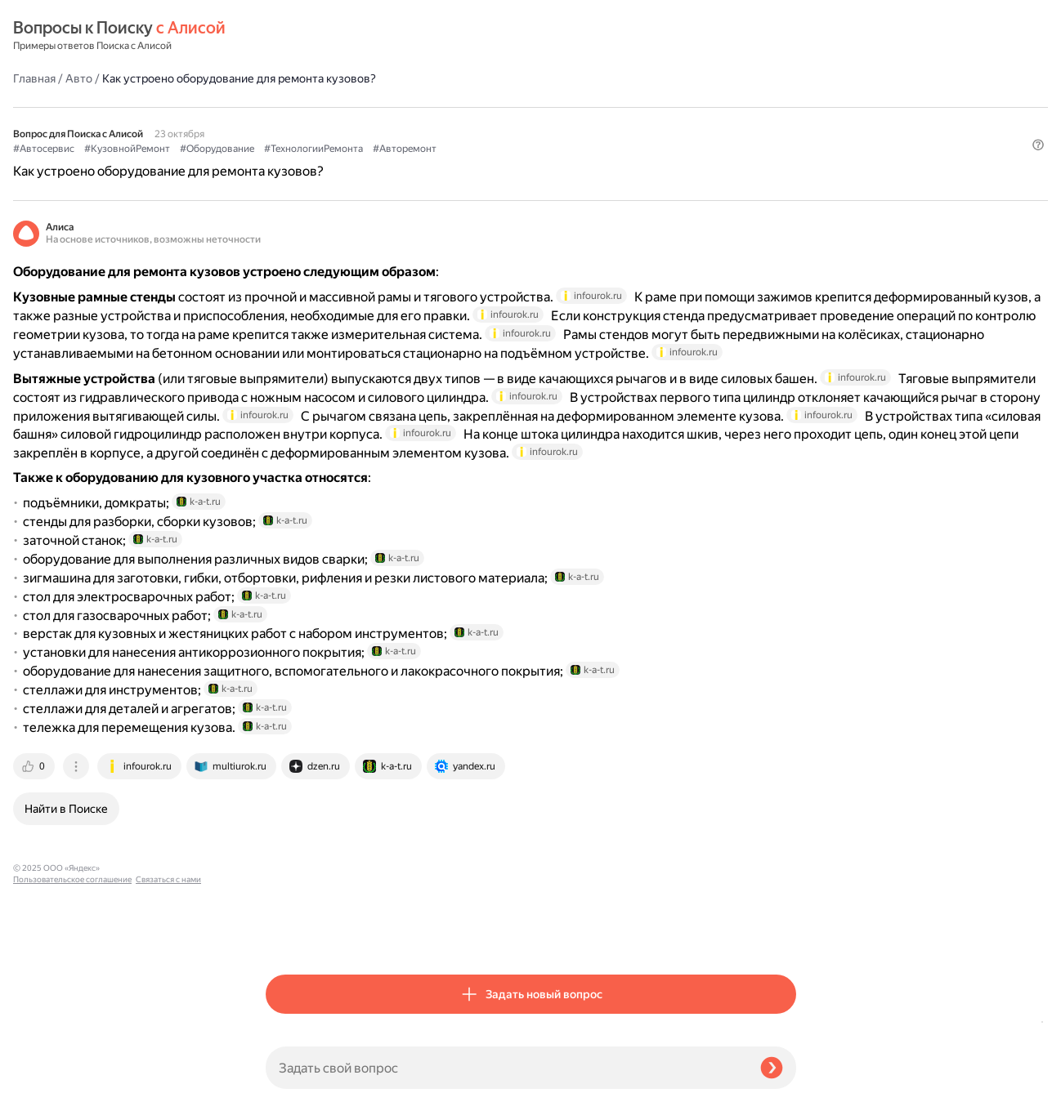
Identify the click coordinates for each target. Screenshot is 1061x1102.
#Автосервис (296, 107)
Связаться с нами (45, 1082)
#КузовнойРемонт (380, 107)
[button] (786, 134)
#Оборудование (469, 107)
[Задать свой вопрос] (506, 1067)
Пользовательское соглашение (72, 1071)
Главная (287, 35)
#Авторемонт (657, 107)
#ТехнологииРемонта (566, 107)
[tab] (288, 934)
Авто (331, 35)
